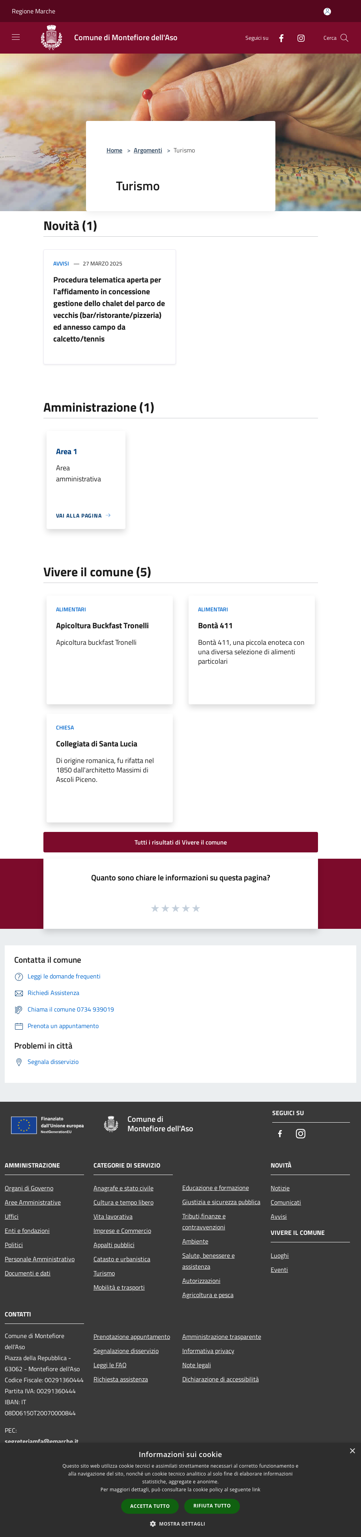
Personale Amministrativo (40, 1259)
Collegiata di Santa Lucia (96, 743)
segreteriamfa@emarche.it (42, 1441)
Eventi (279, 1269)
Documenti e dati (28, 1273)
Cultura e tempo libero (123, 1202)
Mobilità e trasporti (119, 1287)
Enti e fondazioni (27, 1230)
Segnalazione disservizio (126, 1350)
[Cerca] (344, 38)
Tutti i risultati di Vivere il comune (181, 842)
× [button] (352, 1451)
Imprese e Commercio (122, 1230)
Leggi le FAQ (110, 1365)
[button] (181, 1524)
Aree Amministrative (33, 1202)
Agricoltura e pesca (208, 1294)
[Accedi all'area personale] (327, 11)
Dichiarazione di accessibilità (220, 1379)
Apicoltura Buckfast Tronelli (102, 625)
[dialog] (180, 1490)
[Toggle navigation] (16, 37)
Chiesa (65, 727)
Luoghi (280, 1255)
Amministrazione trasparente (221, 1336)
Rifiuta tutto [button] (212, 1505)
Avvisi (61, 263)
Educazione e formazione (215, 1187)
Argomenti (148, 150)
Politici (14, 1244)
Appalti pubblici (114, 1244)
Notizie (280, 1188)
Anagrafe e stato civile (123, 1188)
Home (114, 150)
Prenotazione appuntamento (132, 1336)
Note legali (196, 1365)
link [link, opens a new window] (256, 1489)
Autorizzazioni (201, 1280)
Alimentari (71, 609)
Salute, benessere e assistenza (208, 1261)
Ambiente (195, 1241)
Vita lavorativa (113, 1216)
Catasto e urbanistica (122, 1259)
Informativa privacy (208, 1350)
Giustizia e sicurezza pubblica (221, 1202)
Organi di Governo (29, 1188)
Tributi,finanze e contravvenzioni (204, 1221)
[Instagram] (298, 37)
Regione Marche (33, 11)
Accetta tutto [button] (150, 1506)
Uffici (12, 1216)
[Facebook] (278, 37)
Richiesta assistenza (121, 1379)
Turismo (104, 1273)
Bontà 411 (215, 625)
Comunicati (286, 1202)
